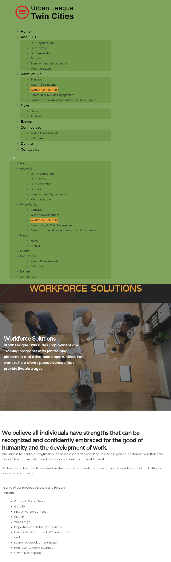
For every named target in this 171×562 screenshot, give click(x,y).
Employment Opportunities (49, 63)
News (25, 105)
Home (26, 31)
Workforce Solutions (44, 90)
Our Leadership (40, 53)
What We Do (31, 74)
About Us (28, 37)
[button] (60, 158)
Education (37, 79)
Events (26, 121)
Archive (35, 116)
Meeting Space (40, 68)
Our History (38, 48)
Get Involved (31, 127)
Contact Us (30, 149)
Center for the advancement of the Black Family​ (63, 100)
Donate (27, 143)
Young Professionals (44, 133)
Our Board (37, 58)
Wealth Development (44, 84)
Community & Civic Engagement (52, 95)
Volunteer (37, 138)
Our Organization (42, 43)
